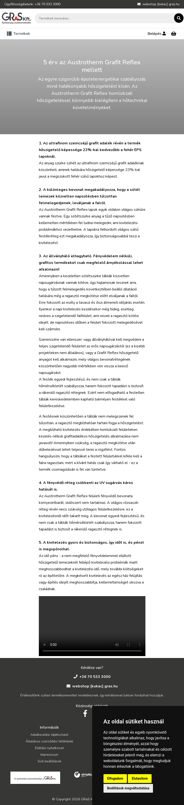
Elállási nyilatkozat (49, 747)
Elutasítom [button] (140, 778)
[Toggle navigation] (19, 33)
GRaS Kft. (88, 799)
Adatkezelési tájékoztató (49, 734)
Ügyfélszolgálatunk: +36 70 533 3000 (32, 4)
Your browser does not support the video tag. (92, 626)
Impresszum (49, 754)
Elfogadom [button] (115, 778)
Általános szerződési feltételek (49, 741)
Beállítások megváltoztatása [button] (128, 788)
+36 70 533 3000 (92, 676)
